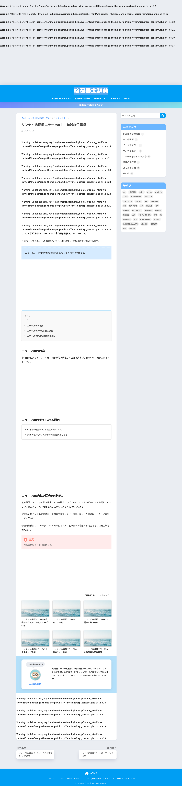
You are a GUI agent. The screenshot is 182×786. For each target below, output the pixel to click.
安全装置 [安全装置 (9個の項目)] (149, 206)
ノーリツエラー (132, 145)
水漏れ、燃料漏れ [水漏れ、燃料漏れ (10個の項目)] (145, 215)
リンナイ (60, 778)
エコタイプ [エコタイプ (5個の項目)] (158, 192)
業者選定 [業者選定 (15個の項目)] (126, 215)
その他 (127, 98)
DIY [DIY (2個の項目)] (124, 192)
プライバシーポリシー (125, 778)
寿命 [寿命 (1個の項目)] (156, 206)
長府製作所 (96, 778)
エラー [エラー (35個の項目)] (125, 197)
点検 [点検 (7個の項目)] (155, 215)
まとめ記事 (130, 139)
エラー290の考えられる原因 (40, 330)
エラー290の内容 (35, 325)
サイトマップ (108, 778)
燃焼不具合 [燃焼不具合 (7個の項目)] (127, 219)
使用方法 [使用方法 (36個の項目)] (138, 201)
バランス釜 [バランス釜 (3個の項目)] (148, 197)
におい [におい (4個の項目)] (141, 192)
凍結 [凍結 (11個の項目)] (124, 206)
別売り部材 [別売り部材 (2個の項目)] (133, 206)
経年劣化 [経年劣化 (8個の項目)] (157, 219)
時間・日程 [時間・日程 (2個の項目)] (148, 210)
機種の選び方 (99, 98)
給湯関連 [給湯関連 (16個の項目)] (144, 224)
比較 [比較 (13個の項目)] (133, 215)
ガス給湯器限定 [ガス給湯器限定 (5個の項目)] (136, 197)
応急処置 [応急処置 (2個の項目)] (126, 210)
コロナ (86, 778)
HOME (91, 773)
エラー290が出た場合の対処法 (41, 335)
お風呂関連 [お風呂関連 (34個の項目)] (132, 192)
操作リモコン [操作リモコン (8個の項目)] (136, 210)
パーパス (78, 778)
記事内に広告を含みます (91, 105)
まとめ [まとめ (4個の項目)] (149, 192)
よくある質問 (114, 98)
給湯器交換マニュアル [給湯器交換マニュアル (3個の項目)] (130, 224)
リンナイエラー (104, 595)
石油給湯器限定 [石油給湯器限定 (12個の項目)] (145, 219)
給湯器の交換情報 (82, 98)
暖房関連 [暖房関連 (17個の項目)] (158, 210)
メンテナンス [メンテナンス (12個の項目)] (127, 201)
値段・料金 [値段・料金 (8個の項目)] (154, 201)
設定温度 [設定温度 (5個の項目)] (154, 224)
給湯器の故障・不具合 (61, 98)
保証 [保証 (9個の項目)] (146, 201)
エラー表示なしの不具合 (137, 156)
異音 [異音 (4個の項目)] (135, 219)
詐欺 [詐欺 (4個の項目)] (124, 228)
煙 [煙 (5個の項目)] (161, 215)
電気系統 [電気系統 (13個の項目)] (132, 228)
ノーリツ (51, 778)
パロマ (69, 778)
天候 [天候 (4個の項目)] (141, 206)
